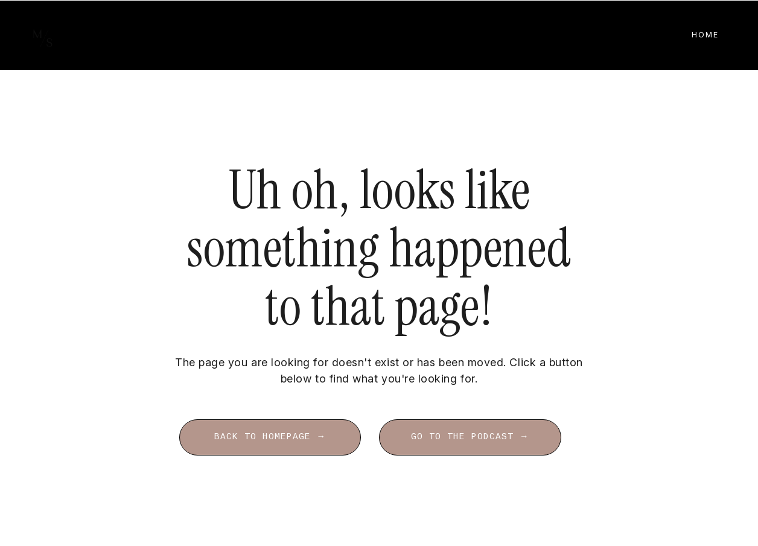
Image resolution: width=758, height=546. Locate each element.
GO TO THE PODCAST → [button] (470, 437)
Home (705, 34)
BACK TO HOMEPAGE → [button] (270, 437)
